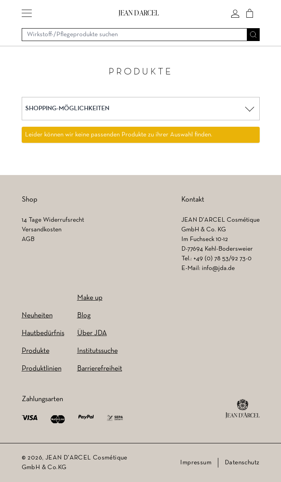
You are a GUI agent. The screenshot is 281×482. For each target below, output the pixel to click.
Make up (90, 298)
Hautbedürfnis (43, 333)
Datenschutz (242, 463)
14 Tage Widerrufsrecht (53, 220)
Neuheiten (37, 315)
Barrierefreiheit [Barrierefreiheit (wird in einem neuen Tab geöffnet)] (99, 368)
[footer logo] (243, 408)
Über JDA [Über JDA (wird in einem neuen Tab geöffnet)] (92, 333)
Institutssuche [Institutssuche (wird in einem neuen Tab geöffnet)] (97, 351)
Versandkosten (42, 230)
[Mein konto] (235, 13)
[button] (27, 13)
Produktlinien (42, 368)
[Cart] (250, 13)
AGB (28, 239)
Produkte (35, 351)
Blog (83, 315)
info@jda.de (218, 268)
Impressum (195, 463)
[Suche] (253, 34)
